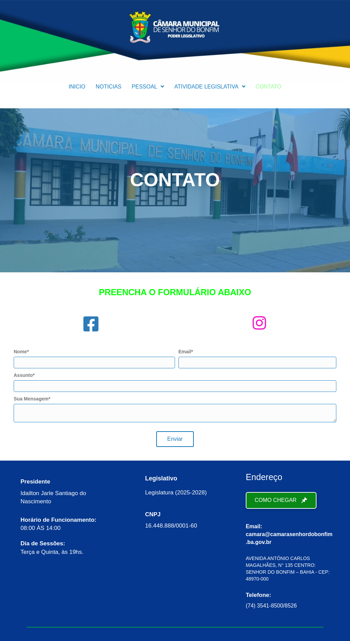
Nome (20, 351)
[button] (174, 439)
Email (184, 351)
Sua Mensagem (31, 398)
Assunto (23, 375)
